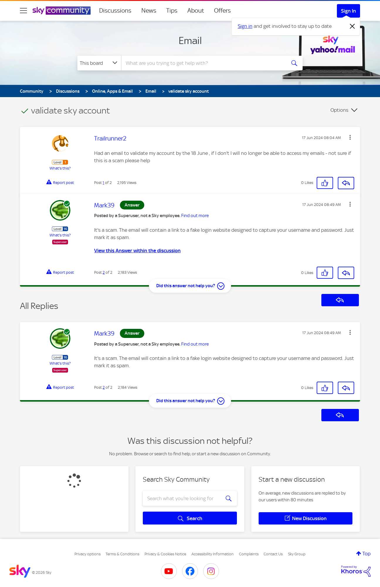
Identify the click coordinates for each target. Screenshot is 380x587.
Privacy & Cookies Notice (165, 554)
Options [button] (339, 110)
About (195, 10)
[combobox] (202, 63)
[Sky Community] (62, 10)
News (148, 10)
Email (190, 40)
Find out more (195, 215)
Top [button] (366, 553)
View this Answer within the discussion (137, 250)
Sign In (348, 11)
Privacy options (87, 554)
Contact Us (273, 554)
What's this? (60, 168)
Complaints (249, 554)
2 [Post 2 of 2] (104, 272)
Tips (171, 10)
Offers (222, 10)
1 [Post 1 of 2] (103, 182)
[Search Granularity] (99, 63)
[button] (350, 137)
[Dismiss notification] (352, 26)
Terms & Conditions (122, 554)
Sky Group (297, 554)
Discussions (115, 10)
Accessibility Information (212, 554)
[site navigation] (23, 10)
